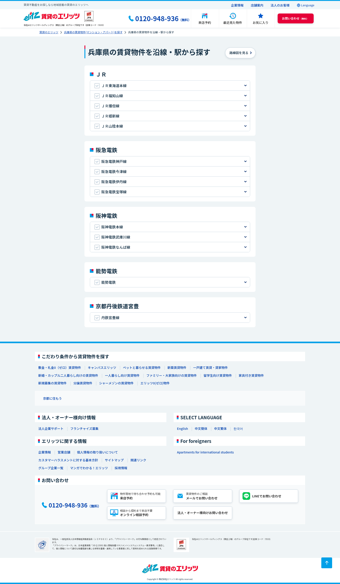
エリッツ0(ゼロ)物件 (155, 383)
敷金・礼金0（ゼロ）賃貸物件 (59, 367)
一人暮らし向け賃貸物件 (122, 375)
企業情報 (237, 5)
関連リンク (138, 460)
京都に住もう (52, 398)
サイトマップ (114, 460)
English (182, 428)
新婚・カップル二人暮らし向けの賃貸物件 (68, 375)
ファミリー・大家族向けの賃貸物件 (171, 375)
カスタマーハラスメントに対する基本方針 (68, 460)
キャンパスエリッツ (102, 367)
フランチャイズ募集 (84, 428)
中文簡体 (201, 428)
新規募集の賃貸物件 (52, 383)
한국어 (238, 428)
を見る (238, 52)
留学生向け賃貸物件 (218, 375)
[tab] (170, 85)
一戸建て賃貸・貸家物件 (210, 367)
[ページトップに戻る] (326, 562)
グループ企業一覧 (50, 468)
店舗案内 (257, 5)
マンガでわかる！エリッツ (89, 468)
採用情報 (121, 468)
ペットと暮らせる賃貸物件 (142, 367)
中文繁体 (220, 428)
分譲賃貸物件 (82, 383)
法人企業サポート (50, 428)
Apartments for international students (205, 452)
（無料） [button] (295, 18)
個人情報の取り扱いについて (97, 452)
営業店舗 (64, 452)
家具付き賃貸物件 (251, 375)
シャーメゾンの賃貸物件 (116, 383)
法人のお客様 (280, 5)
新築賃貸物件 (177, 367)
